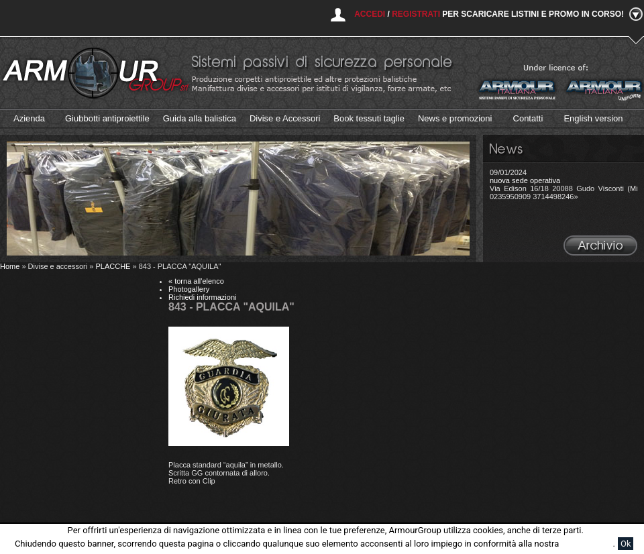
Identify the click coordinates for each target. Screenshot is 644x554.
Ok (626, 544)
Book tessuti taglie (369, 118)
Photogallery (188, 289)
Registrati (416, 14)
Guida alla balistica (199, 118)
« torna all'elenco (196, 281)
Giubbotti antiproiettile (107, 118)
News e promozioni (455, 118)
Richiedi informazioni (202, 297)
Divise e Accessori (285, 118)
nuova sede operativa (525, 180)
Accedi (369, 14)
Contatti (528, 118)
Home (9, 266)
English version (593, 118)
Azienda (29, 118)
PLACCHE (112, 266)
